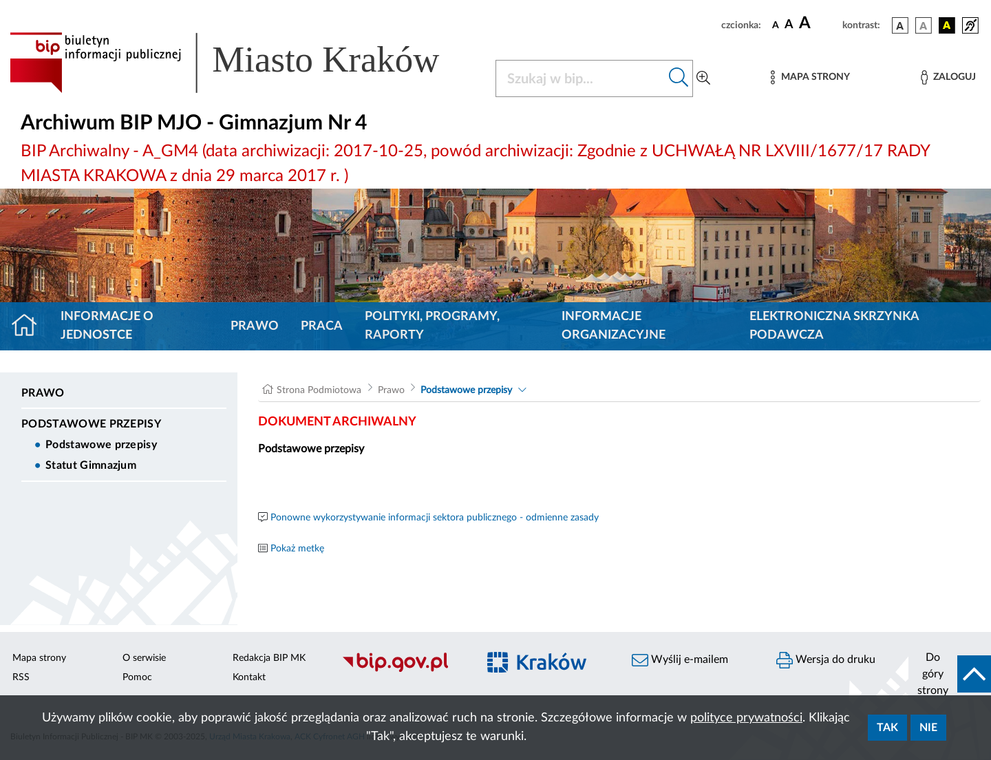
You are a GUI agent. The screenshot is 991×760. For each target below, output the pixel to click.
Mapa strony (39, 658)
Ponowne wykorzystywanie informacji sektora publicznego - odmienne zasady (434, 517)
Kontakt (249, 677)
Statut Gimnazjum (90, 465)
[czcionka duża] (819, 23)
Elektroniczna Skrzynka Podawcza (834, 325)
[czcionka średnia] (789, 25)
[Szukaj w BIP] (580, 78)
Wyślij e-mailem (680, 660)
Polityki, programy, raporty (432, 325)
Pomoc (137, 677)
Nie (928, 727)
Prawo (255, 326)
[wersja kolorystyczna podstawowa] (900, 25)
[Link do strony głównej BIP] (244, 62)
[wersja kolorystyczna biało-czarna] (923, 25)
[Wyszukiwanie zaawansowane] (703, 78)
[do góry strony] (949, 674)
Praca (322, 326)
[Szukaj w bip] (679, 78)
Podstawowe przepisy (91, 424)
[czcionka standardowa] (775, 25)
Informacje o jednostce (107, 325)
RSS (21, 677)
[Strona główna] (30, 326)
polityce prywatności (746, 718)
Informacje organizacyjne (613, 325)
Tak (887, 727)
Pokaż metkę (297, 548)
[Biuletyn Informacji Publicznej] (403, 669)
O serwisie (144, 658)
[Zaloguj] (948, 77)
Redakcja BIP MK (269, 658)
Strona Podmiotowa (319, 390)
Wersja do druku (825, 660)
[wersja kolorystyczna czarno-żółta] (947, 25)
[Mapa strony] (810, 77)
